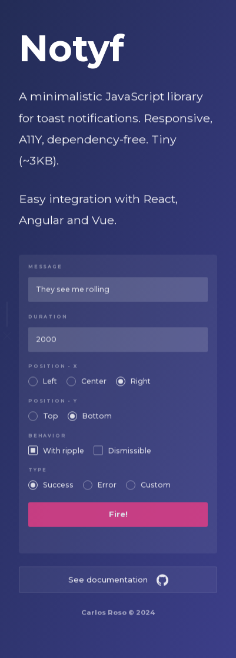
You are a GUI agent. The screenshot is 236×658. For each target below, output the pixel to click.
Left (50, 386)
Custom (156, 489)
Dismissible (129, 455)
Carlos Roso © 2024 (118, 616)
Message (45, 271)
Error (107, 489)
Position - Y (53, 405)
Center (94, 386)
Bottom (97, 420)
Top (50, 420)
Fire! (118, 518)
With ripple (63, 455)
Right (141, 386)
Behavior (47, 439)
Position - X (53, 370)
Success (58, 489)
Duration (47, 320)
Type (37, 474)
